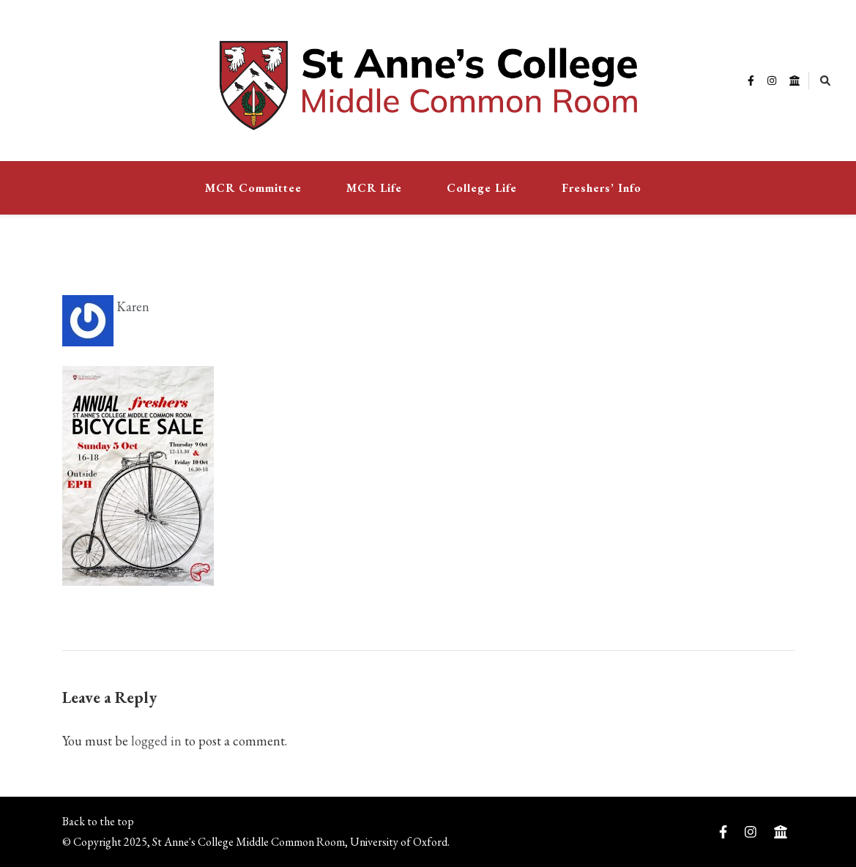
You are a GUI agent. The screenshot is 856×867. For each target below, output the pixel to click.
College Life (482, 188)
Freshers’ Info (601, 188)
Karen (105, 306)
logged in (156, 740)
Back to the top (98, 821)
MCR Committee (253, 188)
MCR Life (374, 188)
